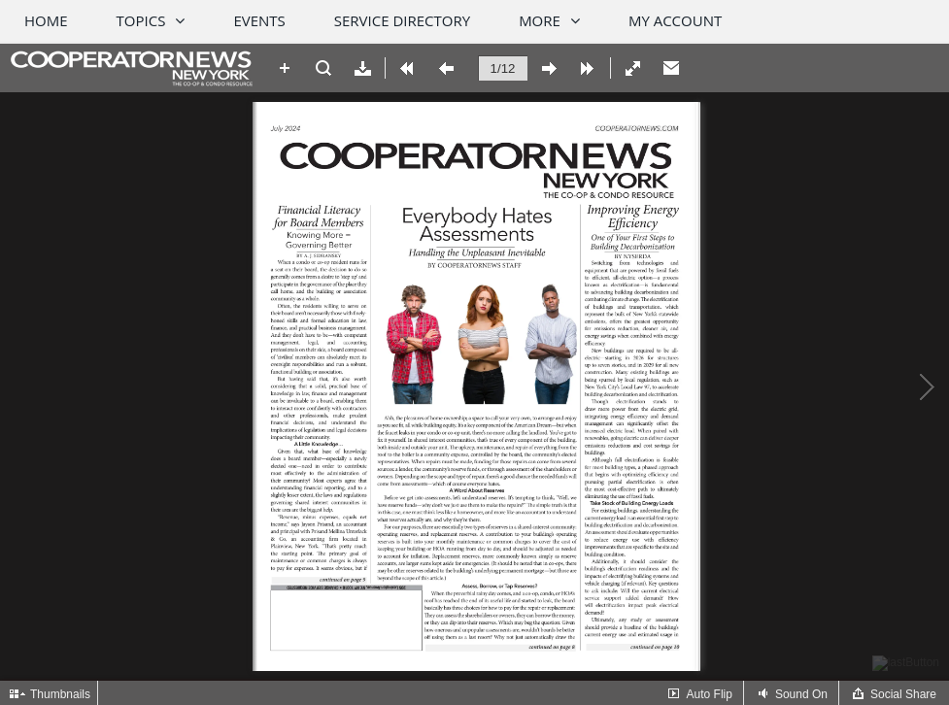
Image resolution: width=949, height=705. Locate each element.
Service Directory (402, 20)
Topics (141, 20)
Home (46, 20)
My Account (675, 20)
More (539, 20)
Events (259, 20)
